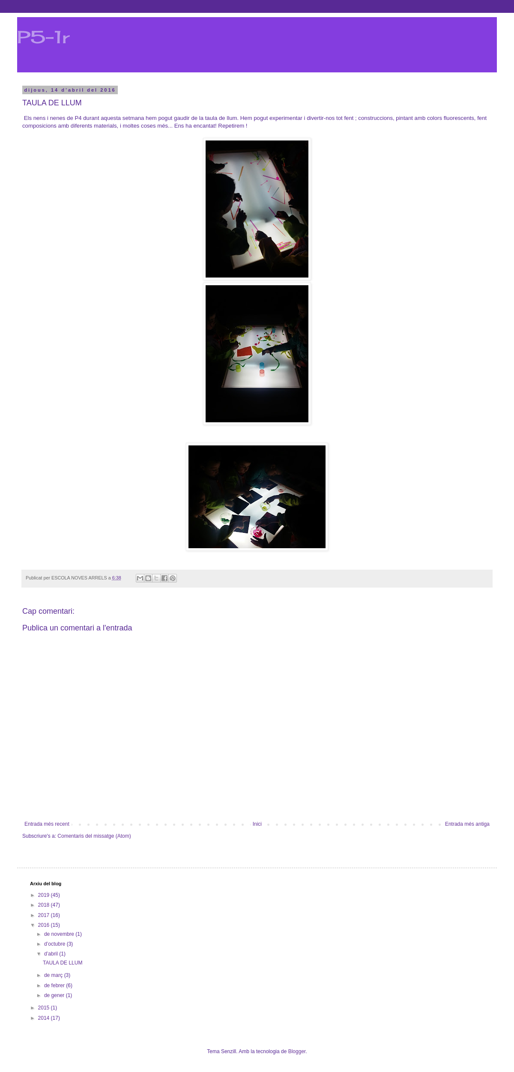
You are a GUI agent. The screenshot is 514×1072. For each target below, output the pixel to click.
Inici (257, 824)
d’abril (51, 954)
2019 (44, 895)
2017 (44, 915)
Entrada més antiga (467, 824)
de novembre (59, 934)
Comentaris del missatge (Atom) (94, 836)
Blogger (297, 1051)
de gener (55, 995)
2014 (44, 1018)
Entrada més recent (46, 824)
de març (54, 975)
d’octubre (55, 944)
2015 (44, 1008)
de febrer (55, 985)
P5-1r (43, 37)
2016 (44, 925)
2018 (44, 905)
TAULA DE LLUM (62, 963)
